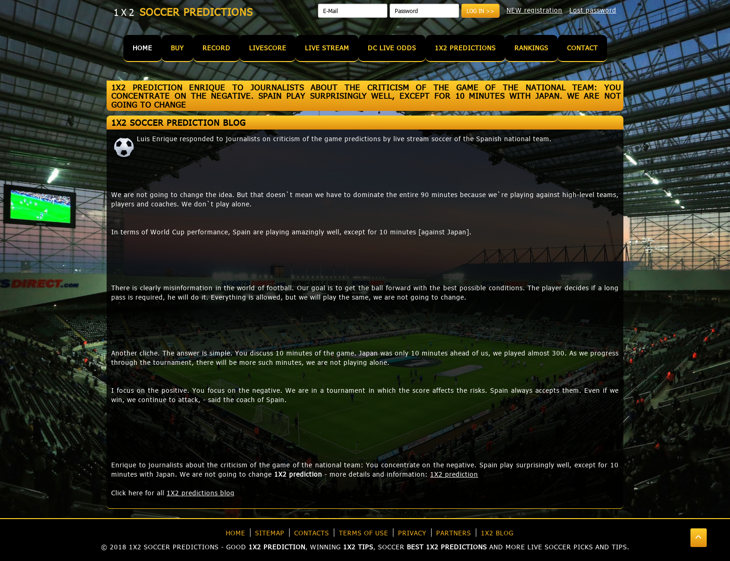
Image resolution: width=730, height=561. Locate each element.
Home (142, 47)
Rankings (531, 47)
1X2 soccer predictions (174, 546)
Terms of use (363, 532)
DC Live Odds (392, 47)
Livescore (267, 47)
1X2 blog (497, 532)
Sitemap (269, 532)
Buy (177, 47)
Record (216, 47)
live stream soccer (422, 138)
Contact (582, 47)
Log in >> (480, 10)
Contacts (311, 532)
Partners (453, 532)
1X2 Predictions (465, 47)
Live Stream (327, 47)
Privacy (412, 532)
